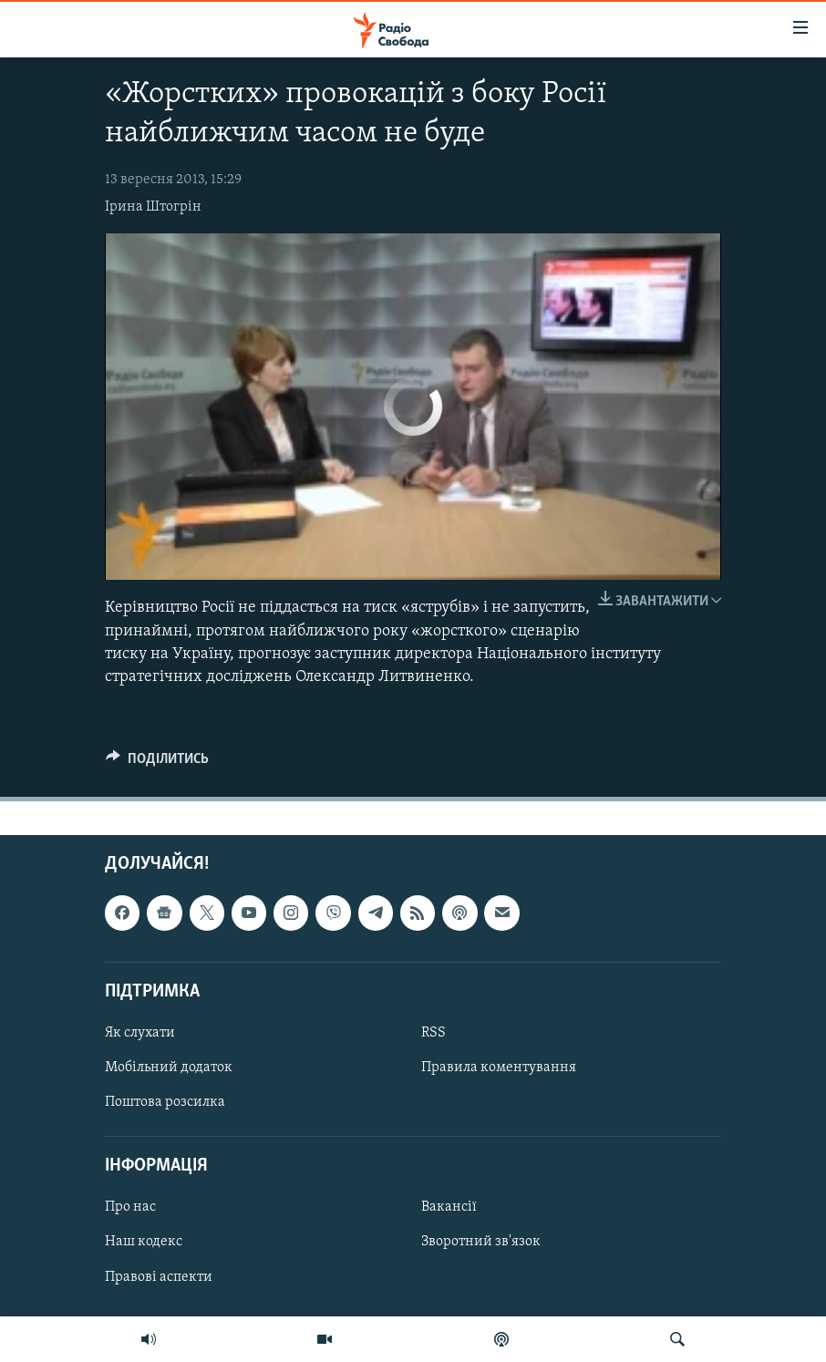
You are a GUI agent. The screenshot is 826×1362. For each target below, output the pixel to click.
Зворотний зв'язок (481, 1242)
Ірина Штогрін (153, 207)
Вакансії (449, 1208)
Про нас (130, 1208)
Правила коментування (498, 1067)
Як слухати (140, 1033)
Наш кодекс (143, 1242)
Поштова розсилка (165, 1102)
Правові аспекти (158, 1277)
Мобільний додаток (168, 1067)
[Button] (157, 763)
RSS (433, 1033)
